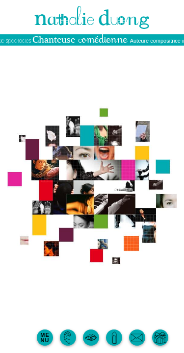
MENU (45, 337)
